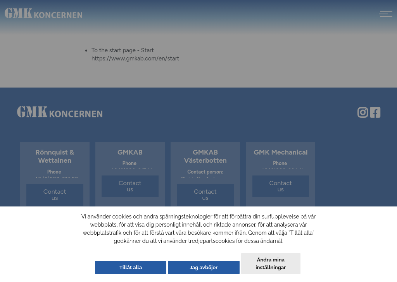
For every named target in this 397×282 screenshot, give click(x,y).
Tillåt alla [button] (130, 267)
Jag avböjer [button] (203, 267)
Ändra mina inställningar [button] (270, 263)
